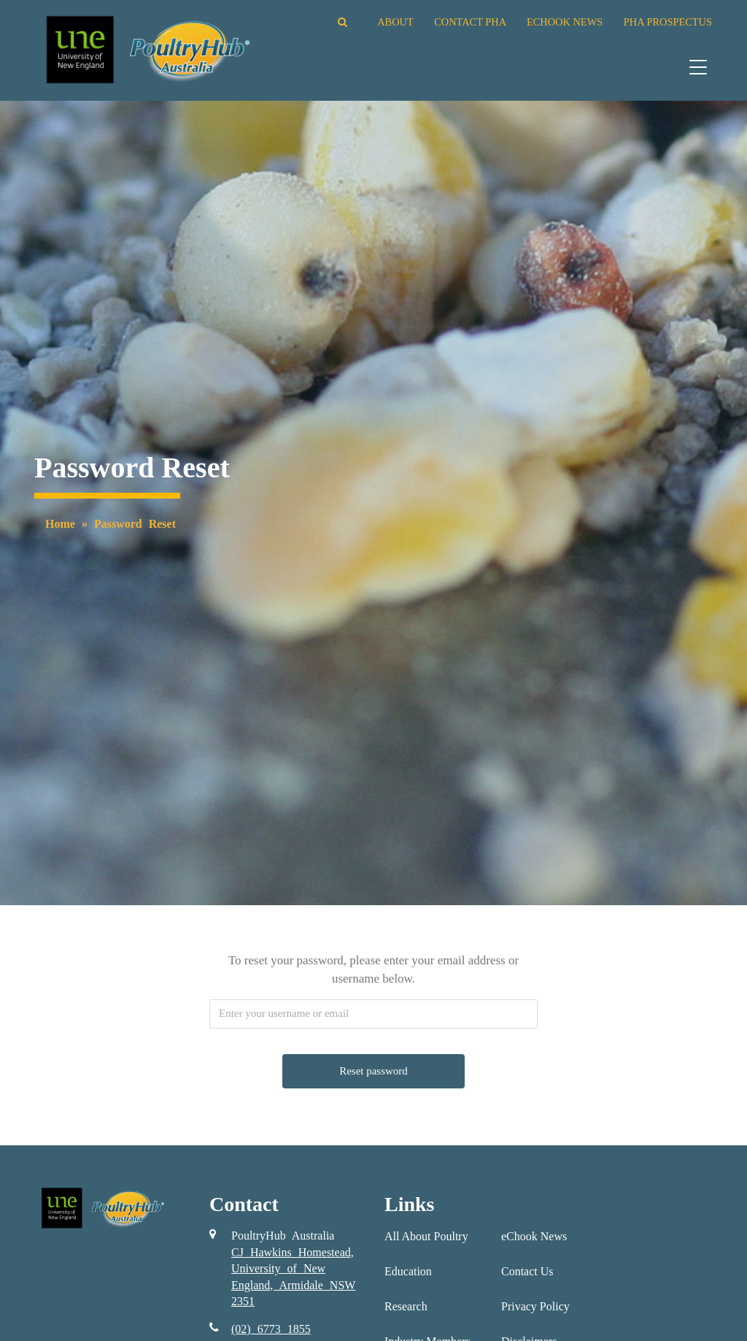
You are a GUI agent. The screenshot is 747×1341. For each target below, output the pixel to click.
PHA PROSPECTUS (668, 22)
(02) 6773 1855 (271, 1329)
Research (405, 1306)
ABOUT (395, 22)
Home (60, 524)
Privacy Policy (535, 1306)
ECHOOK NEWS (565, 22)
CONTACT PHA (470, 22)
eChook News (534, 1236)
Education (408, 1271)
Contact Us (527, 1271)
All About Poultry (426, 1236)
